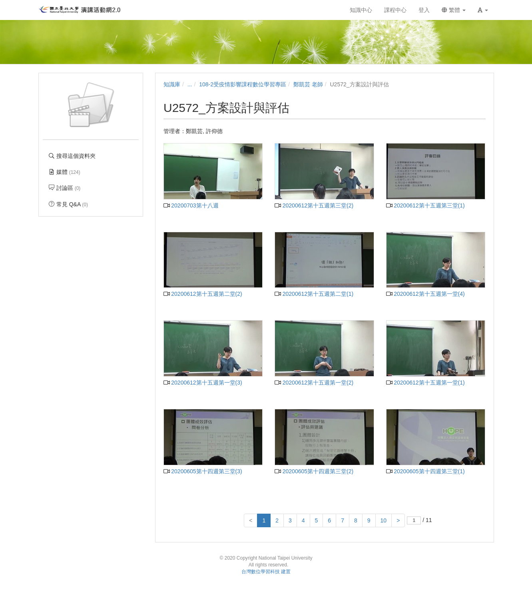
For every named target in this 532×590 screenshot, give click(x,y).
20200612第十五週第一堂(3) (202, 382)
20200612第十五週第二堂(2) (202, 294)
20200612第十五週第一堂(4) (425, 294)
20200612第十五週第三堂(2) (314, 205)
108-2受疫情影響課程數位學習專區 (242, 84)
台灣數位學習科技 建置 (266, 571)
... (189, 84)
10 (384, 520)
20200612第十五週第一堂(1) (425, 382)
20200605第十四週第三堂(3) (202, 471)
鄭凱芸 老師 (308, 84)
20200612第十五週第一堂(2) (314, 382)
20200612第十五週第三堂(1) (425, 205)
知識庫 (171, 84)
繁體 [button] (454, 10)
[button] (483, 10)
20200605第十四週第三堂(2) (314, 471)
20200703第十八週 (191, 205)
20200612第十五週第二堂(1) (314, 294)
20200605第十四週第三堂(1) (425, 471)
